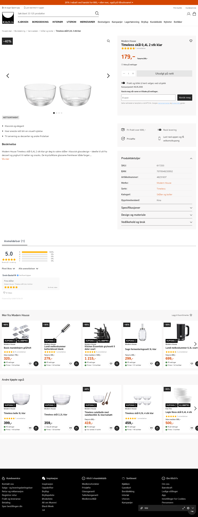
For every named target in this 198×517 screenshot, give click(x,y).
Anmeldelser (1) (14, 241)
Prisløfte (131, 138)
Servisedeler (33, 31)
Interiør (125, 495)
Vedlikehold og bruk (133, 222)
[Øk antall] (133, 73)
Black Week (47, 506)
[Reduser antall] (124, 73)
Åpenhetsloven (169, 506)
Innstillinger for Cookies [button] (174, 498)
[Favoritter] (30, 363)
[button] (191, 41)
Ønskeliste (47, 498)
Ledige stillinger (170, 491)
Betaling (6, 502)
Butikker (178, 21)
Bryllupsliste (48, 495)
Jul (43, 509)
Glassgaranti (88, 491)
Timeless (161, 188)
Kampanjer (117, 21)
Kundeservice (191, 8)
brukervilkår (176, 103)
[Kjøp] (36, 363)
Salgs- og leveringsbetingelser (17, 487)
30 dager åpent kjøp (11, 7)
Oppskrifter (47, 487)
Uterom (126, 498)
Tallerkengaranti (90, 495)
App (164, 495)
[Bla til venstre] (7, 75)
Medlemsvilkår (89, 498)
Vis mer (5, 158)
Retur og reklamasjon (12, 491)
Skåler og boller (46, 31)
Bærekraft (167, 487)
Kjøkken (126, 483)
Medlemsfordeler (90, 483)
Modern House (128, 41)
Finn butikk (177, 8)
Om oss (165, 483)
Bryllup (144, 21)
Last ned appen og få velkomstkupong (173, 138)
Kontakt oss (8, 483)
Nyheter (168, 21)
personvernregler (164, 103)
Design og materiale (133, 215)
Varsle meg (185, 97)
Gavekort (126, 487)
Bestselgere (104, 21)
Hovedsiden (7, 31)
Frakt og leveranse (11, 498)
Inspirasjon (47, 483)
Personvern (167, 502)
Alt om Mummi (49, 502)
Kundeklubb (156, 21)
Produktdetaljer (130, 158)
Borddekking (19, 31)
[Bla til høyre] (108, 75)
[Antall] (129, 73)
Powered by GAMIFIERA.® (12, 298)
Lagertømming (132, 21)
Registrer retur (9, 495)
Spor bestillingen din (12, 506)
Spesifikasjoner (130, 208)
